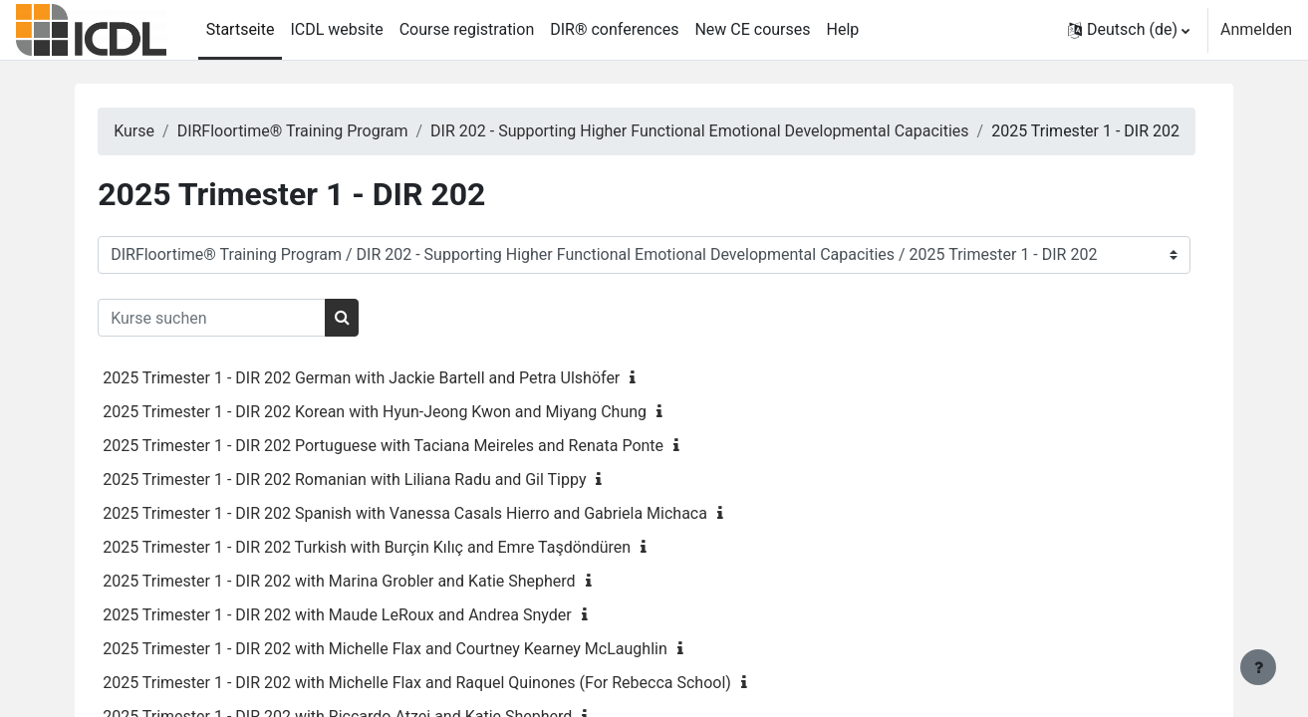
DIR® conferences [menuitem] (614, 29)
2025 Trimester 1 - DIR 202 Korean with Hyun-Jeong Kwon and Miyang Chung (408, 435)
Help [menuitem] (843, 29)
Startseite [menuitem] (240, 29)
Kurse (167, 130)
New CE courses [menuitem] (752, 29)
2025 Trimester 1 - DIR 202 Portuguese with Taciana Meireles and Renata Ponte (416, 469)
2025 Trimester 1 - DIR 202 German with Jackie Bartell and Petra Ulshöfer (395, 401)
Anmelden (1256, 29)
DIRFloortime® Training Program (325, 130)
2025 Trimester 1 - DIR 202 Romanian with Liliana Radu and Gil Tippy (378, 503)
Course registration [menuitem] (467, 29)
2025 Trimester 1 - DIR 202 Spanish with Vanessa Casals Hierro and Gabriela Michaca (438, 537)
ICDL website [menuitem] (336, 29)
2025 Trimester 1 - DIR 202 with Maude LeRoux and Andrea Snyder (370, 638)
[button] (1128, 30)
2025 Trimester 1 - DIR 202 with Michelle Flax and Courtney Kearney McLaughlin (418, 672)
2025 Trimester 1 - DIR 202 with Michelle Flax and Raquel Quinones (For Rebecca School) (450, 706)
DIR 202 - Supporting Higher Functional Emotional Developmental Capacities (733, 130)
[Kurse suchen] (245, 341)
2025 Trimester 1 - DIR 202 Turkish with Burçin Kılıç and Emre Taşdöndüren (400, 571)
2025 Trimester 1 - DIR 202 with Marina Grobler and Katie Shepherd (372, 605)
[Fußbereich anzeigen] (1258, 667)
